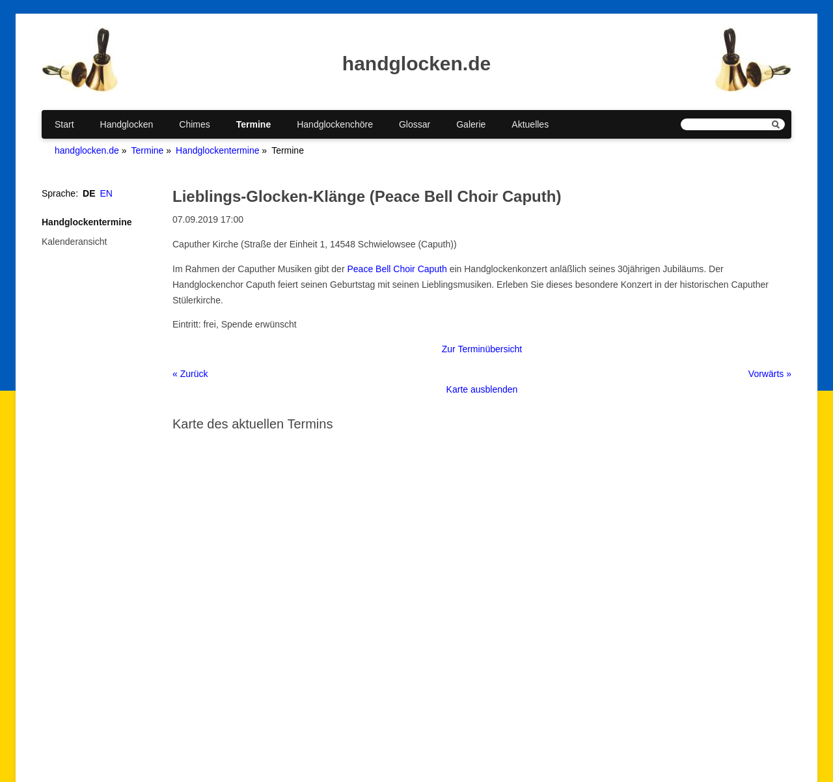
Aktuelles (530, 124)
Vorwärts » (769, 374)
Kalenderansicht (74, 241)
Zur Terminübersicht (482, 349)
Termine (253, 124)
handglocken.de (87, 150)
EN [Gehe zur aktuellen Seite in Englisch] (106, 193)
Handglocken (127, 124)
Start (64, 124)
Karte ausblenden (482, 389)
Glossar (414, 124)
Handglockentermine (217, 150)
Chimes (194, 124)
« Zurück (190, 374)
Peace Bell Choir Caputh (396, 269)
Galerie (470, 124)
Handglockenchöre (335, 124)
